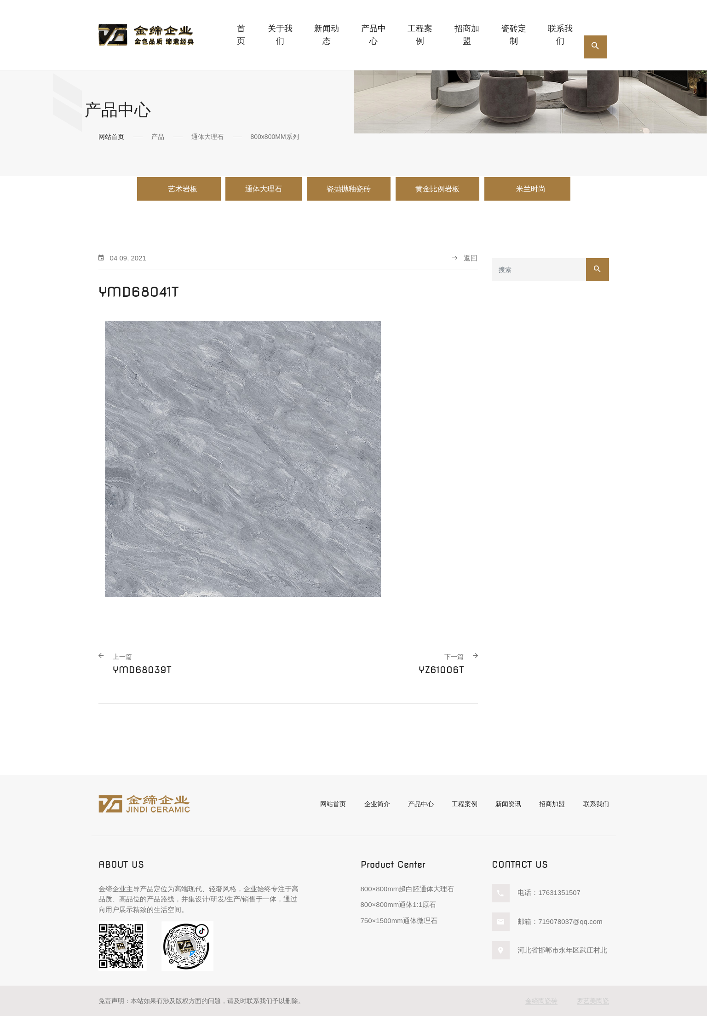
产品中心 (421, 804)
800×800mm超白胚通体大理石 (407, 889)
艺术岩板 (183, 189)
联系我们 (560, 35)
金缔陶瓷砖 (541, 1000)
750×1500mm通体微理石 (399, 920)
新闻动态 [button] (326, 35)
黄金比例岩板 (437, 189)
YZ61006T (441, 663)
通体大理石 (263, 189)
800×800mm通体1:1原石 (399, 904)
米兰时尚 (532, 189)
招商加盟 (466, 35)
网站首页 (111, 136)
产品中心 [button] (373, 35)
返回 (464, 258)
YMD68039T (142, 663)
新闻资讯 (508, 804)
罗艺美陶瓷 (593, 1000)
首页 (241, 35)
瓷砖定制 (513, 35)
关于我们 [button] (280, 35)
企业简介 (377, 804)
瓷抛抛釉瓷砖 (349, 189)
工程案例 (420, 35)
